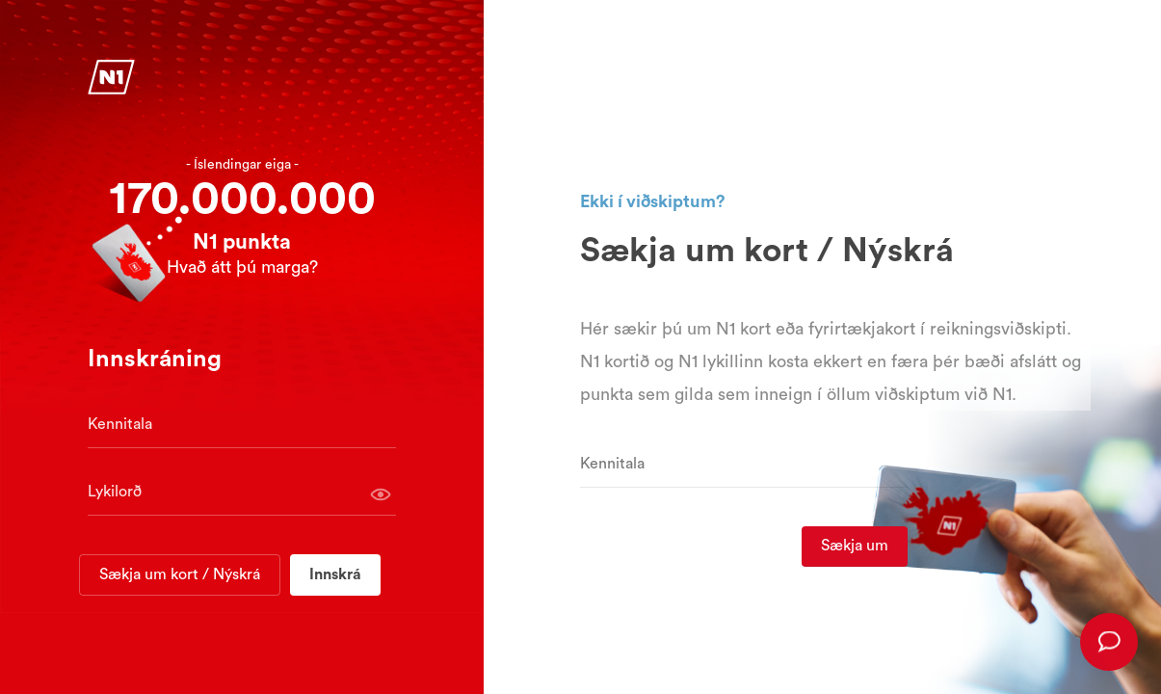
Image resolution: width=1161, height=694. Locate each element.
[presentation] (1109, 642)
